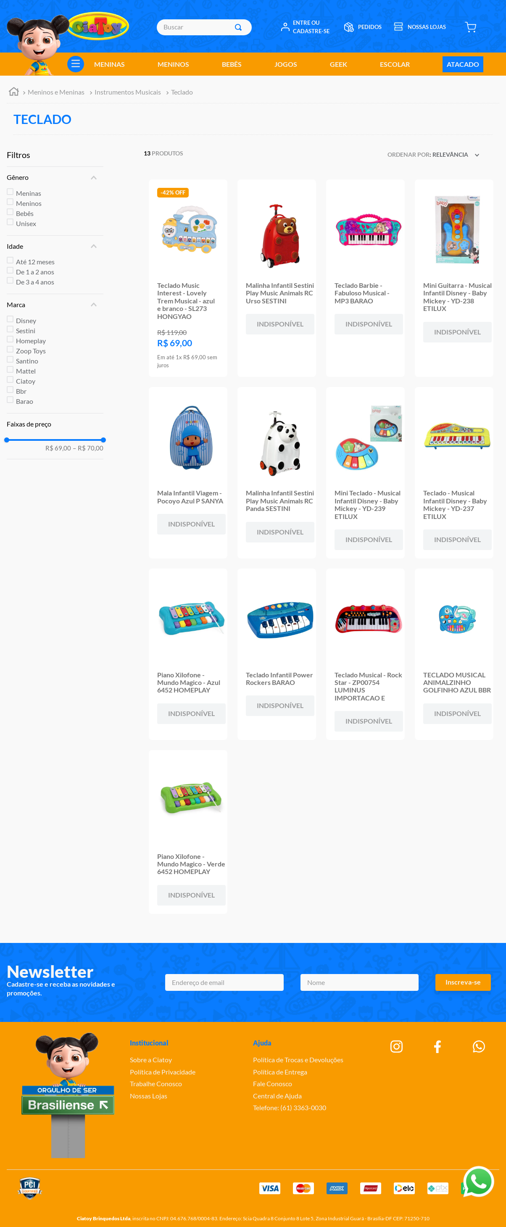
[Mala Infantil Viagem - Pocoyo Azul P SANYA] (188, 472)
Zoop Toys (31, 351)
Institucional (149, 1043)
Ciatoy (25, 381)
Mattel (26, 371)
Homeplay (31, 341)
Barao (24, 401)
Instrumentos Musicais (128, 92)
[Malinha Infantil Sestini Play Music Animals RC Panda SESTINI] (276, 472)
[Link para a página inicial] (14, 93)
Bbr (21, 391)
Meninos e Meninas (56, 92)
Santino (27, 361)
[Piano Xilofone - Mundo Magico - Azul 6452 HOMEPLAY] (188, 654)
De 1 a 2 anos (35, 272)
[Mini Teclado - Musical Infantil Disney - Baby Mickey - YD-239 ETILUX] (365, 472)
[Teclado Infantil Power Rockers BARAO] (276, 654)
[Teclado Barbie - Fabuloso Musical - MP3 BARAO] (365, 278)
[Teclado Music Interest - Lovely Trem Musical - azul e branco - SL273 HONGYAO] (188, 278)
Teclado (182, 92)
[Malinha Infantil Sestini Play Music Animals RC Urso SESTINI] (276, 278)
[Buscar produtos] (240, 27)
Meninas (28, 193)
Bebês (25, 213)
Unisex (26, 223)
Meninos (29, 203)
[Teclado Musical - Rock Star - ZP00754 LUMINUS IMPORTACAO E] (365, 654)
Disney (26, 320)
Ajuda (262, 1043)
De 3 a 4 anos (35, 282)
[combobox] (204, 27)
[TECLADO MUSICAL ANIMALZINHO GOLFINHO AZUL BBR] (454, 654)
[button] (55, 177)
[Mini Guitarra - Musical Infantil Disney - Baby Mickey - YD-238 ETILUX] (454, 278)
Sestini (25, 330)
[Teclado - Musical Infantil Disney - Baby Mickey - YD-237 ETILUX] (454, 472)
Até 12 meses (35, 262)
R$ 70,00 (88, 448)
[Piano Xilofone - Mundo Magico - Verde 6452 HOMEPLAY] (188, 832)
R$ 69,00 (58, 448)
